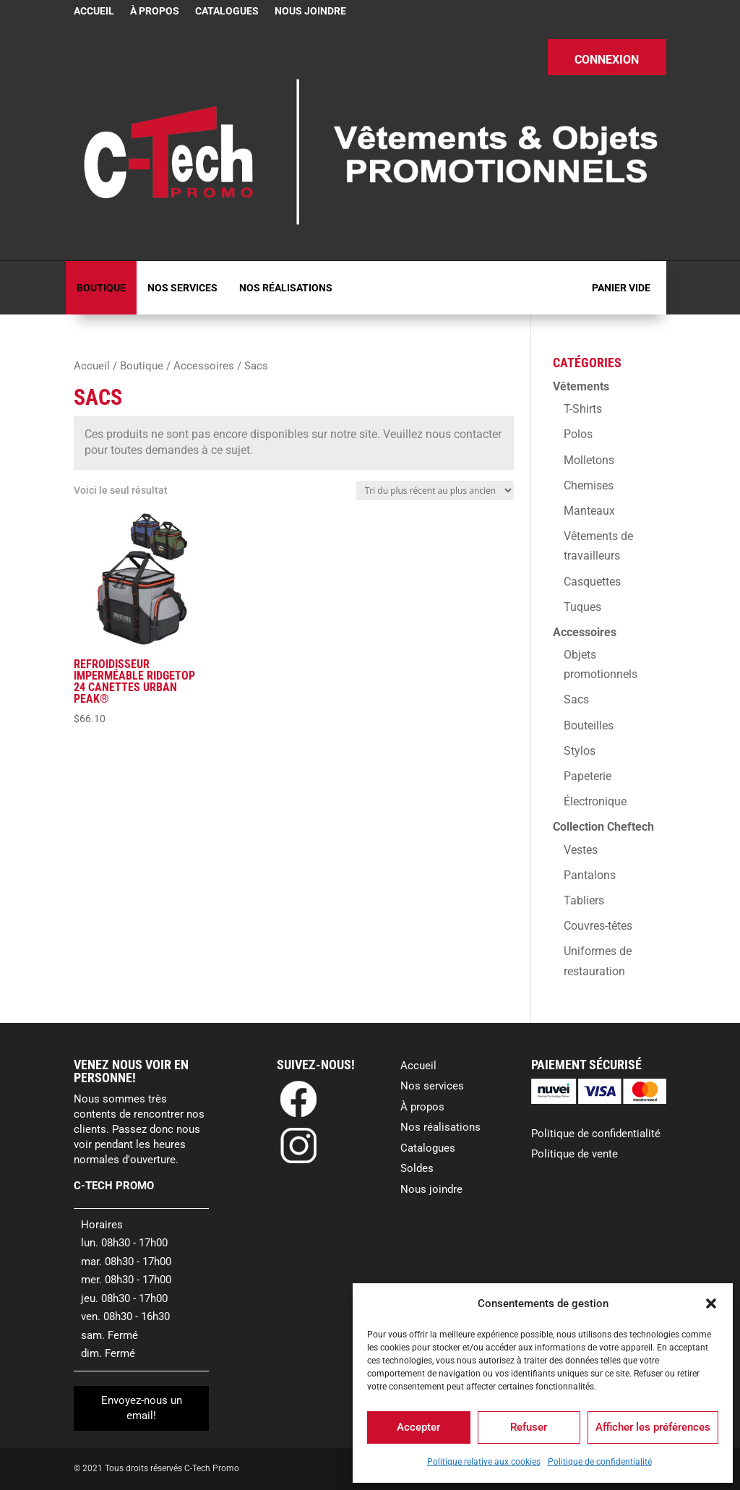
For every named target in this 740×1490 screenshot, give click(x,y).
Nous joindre (310, 11)
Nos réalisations (285, 288)
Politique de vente (574, 1153)
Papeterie (587, 776)
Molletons (589, 460)
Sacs (576, 699)
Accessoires (203, 365)
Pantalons (590, 875)
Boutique (101, 288)
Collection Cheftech (603, 827)
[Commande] (435, 490)
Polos (578, 434)
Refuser (528, 1427)
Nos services (182, 288)
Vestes (581, 850)
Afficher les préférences (652, 1427)
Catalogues (227, 11)
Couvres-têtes (598, 926)
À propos (154, 11)
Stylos (579, 751)
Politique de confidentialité (600, 1462)
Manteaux (589, 511)
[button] (711, 1303)
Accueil (94, 11)
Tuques (582, 607)
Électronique (595, 801)
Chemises (589, 485)
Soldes (417, 1168)
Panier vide (621, 288)
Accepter (418, 1427)
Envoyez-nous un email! (141, 1408)
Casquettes (592, 581)
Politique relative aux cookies (484, 1462)
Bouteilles (589, 725)
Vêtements (581, 386)
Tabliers (584, 900)
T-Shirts (583, 409)
